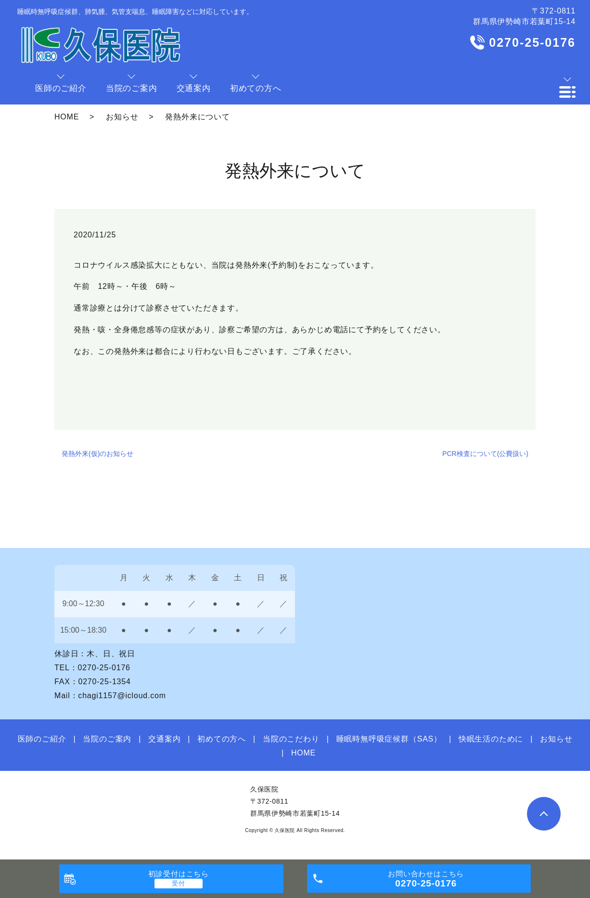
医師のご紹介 (42, 739)
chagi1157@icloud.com (122, 695)
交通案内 (164, 739)
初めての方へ (221, 739)
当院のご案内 (107, 739)
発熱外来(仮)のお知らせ (97, 453)
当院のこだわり (291, 739)
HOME (66, 117)
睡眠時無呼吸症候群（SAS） (389, 739)
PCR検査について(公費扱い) (485, 453)
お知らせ (122, 117)
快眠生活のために (491, 739)
